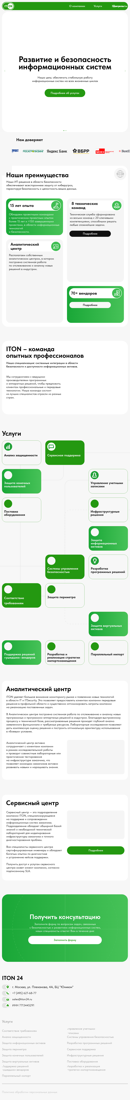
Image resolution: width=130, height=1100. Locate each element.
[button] (90, 305)
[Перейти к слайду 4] (66, 130)
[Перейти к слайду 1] (63, 130)
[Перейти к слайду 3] (65, 130)
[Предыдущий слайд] (5, 71)
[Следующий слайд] (125, 71)
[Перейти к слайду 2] (64, 130)
